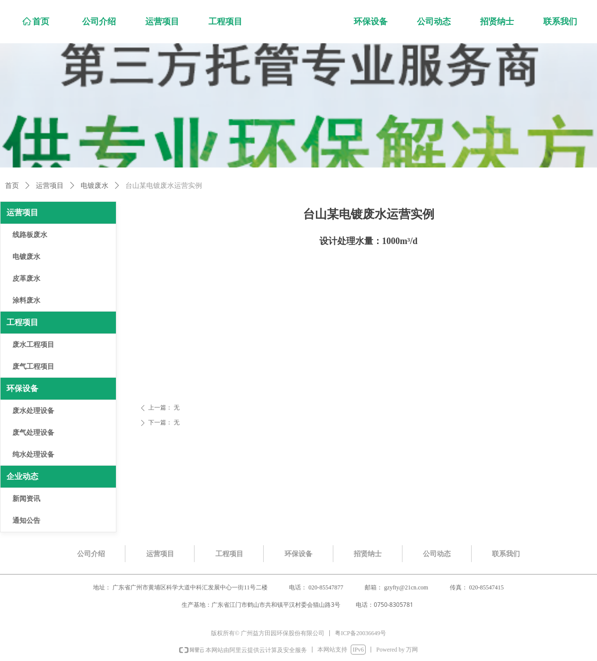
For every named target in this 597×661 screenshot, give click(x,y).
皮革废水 (26, 278)
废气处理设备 (33, 432)
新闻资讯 (26, 498)
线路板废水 (29, 235)
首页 (12, 185)
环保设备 (22, 388)
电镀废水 (94, 185)
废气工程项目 (33, 366)
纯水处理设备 (33, 454)
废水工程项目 (33, 344)
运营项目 (50, 185)
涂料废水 (26, 300)
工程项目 (22, 322)
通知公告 (26, 520)
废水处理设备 (33, 410)
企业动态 (22, 476)
